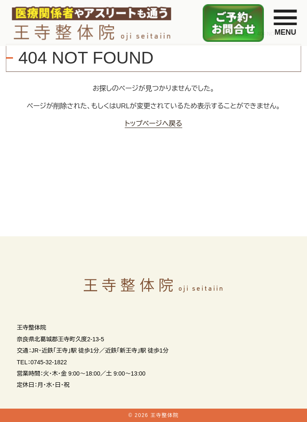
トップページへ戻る (153, 123)
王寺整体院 (164, 415)
